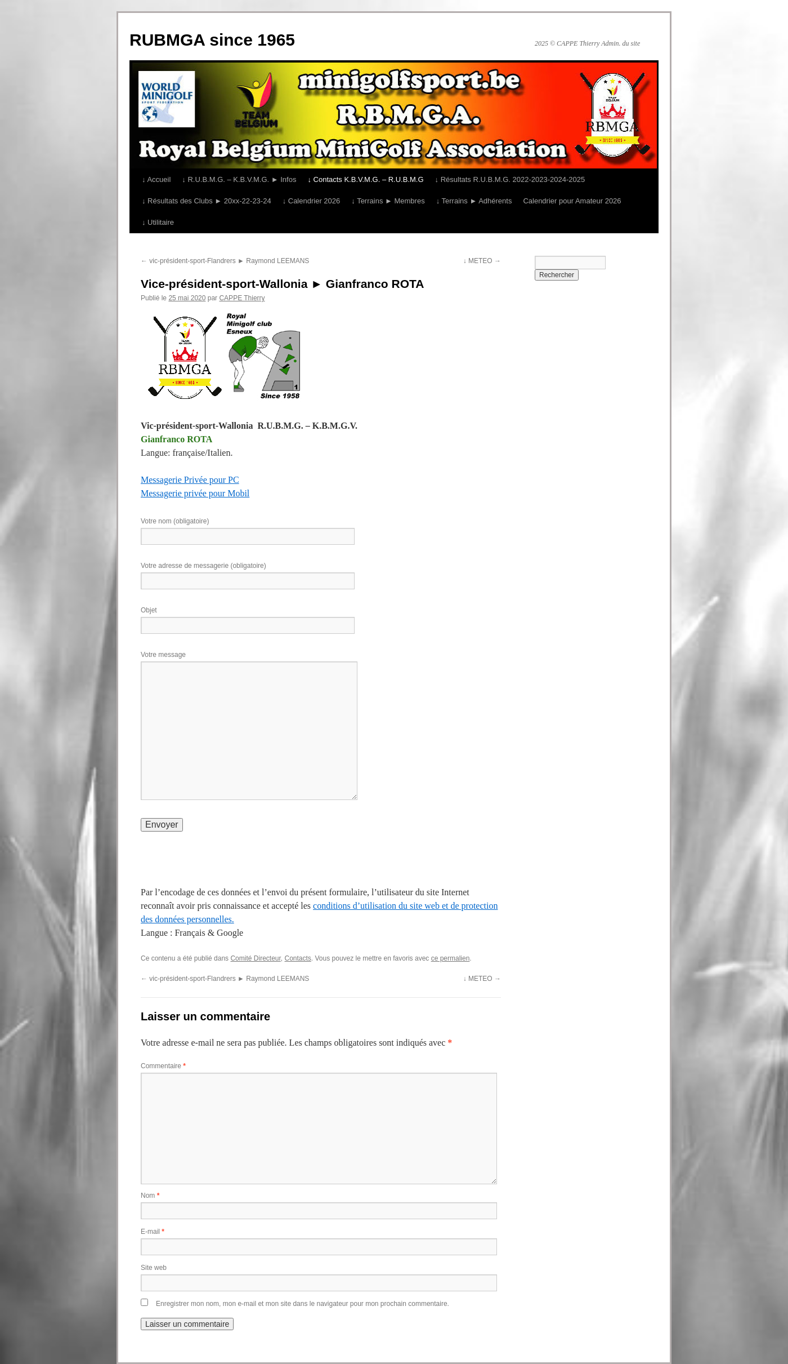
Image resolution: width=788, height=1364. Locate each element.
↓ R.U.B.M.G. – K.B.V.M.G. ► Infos (239, 179)
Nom (150, 1195)
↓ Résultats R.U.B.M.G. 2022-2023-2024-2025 (510, 179)
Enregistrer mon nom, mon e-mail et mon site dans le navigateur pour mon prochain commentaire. (302, 1304)
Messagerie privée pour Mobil (195, 493)
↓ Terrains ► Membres (387, 201)
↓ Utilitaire (158, 222)
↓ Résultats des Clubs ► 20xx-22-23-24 (206, 201)
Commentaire (163, 1066)
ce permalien (450, 958)
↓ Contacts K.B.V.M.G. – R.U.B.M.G (365, 179)
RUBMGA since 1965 (212, 39)
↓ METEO (482, 261)
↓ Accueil (156, 179)
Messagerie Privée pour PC (190, 480)
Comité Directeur (255, 958)
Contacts (298, 958)
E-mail (152, 1232)
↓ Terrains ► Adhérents (474, 201)
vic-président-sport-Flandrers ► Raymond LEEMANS (225, 261)
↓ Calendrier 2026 (312, 201)
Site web (154, 1268)
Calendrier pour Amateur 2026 (572, 201)
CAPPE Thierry (242, 298)
